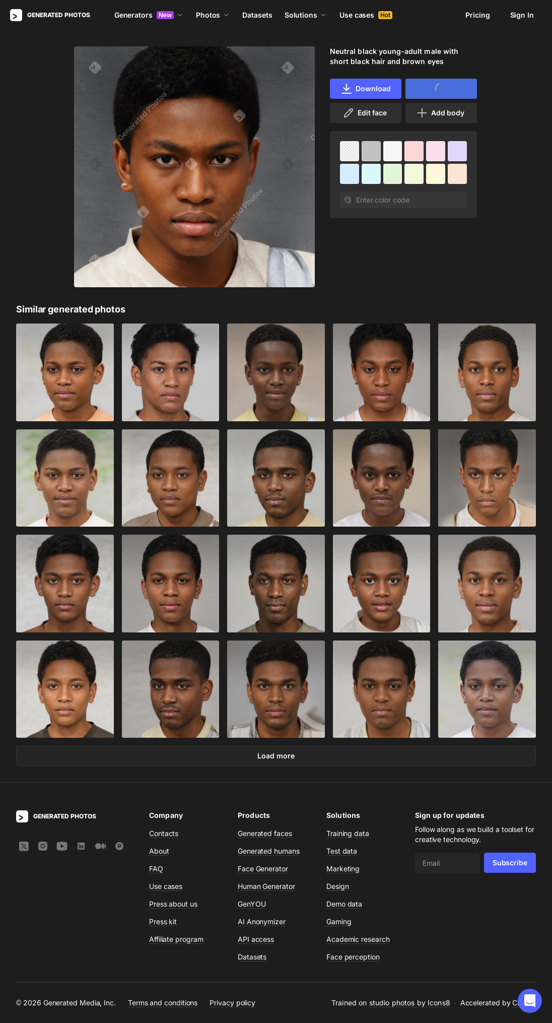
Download (365, 89)
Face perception (353, 956)
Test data (341, 851)
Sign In (522, 15)
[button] (530, 1001)
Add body (440, 113)
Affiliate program (176, 939)
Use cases (365, 15)
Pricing (477, 15)
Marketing (343, 868)
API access (256, 939)
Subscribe (510, 862)
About (159, 851)
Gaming (339, 921)
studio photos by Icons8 (409, 1002)
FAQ (156, 868)
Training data (347, 833)
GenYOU (252, 904)
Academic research (358, 939)
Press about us (173, 904)
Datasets (257, 15)
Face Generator (263, 868)
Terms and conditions (162, 1002)
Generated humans (269, 851)
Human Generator (266, 886)
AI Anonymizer (262, 921)
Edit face (364, 113)
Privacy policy (232, 1002)
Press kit (163, 921)
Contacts (163, 833)
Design (337, 886)
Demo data (344, 904)
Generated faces (265, 833)
